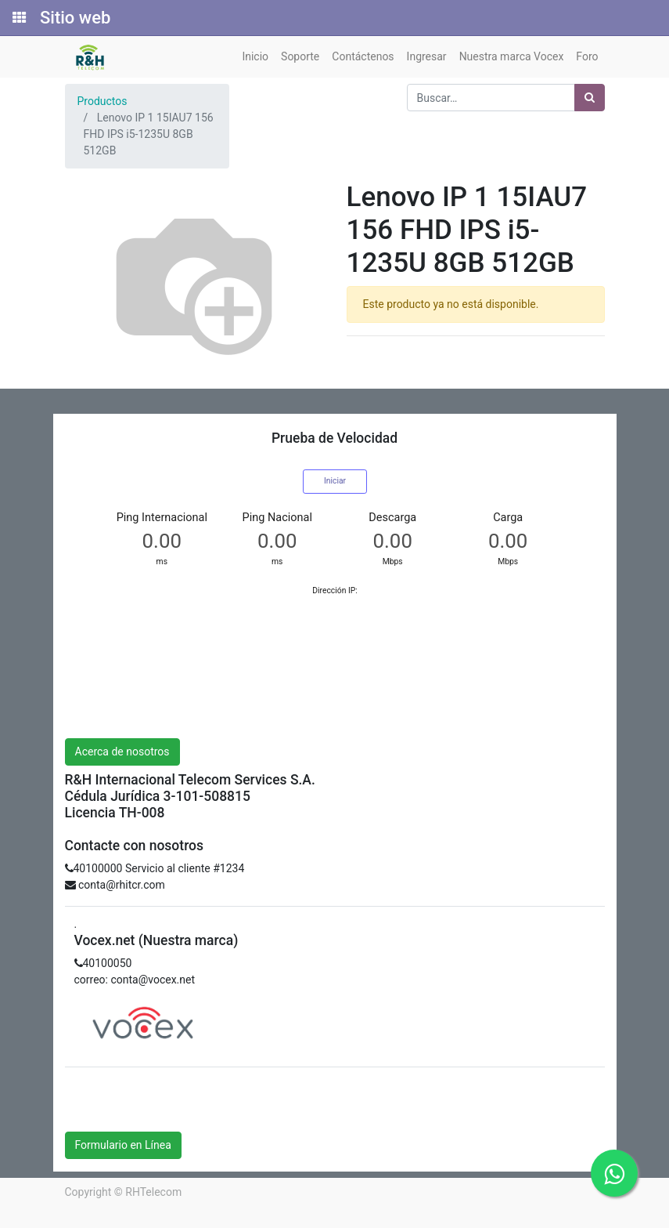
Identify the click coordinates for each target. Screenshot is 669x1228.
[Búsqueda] (589, 97)
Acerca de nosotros (122, 751)
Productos (102, 101)
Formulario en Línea (123, 1145)
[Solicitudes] (18, 18)
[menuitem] (255, 56)
